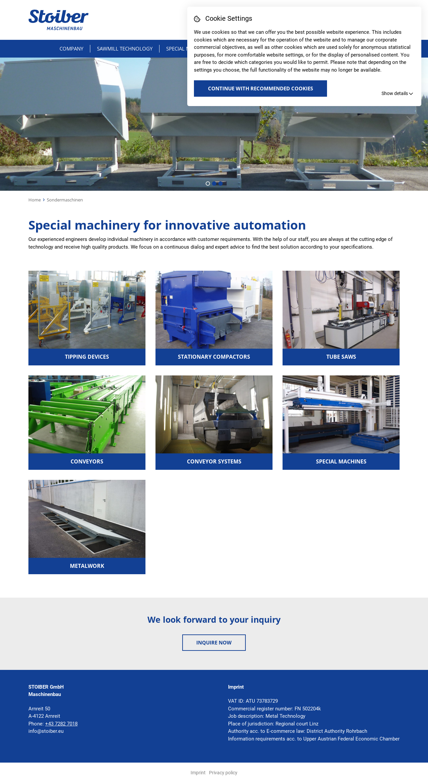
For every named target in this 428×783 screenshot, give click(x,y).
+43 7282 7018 (61, 724)
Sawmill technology (124, 48)
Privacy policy (223, 772)
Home (34, 200)
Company (71, 48)
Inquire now (214, 642)
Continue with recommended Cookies (260, 88)
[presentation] (19, 120)
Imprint (198, 772)
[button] (208, 183)
